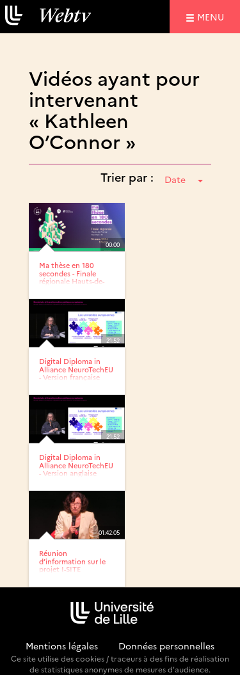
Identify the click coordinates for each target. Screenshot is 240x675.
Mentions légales (62, 645)
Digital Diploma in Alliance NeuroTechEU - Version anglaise (76, 464)
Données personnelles (166, 645)
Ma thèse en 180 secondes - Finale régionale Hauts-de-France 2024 (71, 276)
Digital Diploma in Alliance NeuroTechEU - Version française (76, 368)
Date (183, 179)
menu (212, 16)
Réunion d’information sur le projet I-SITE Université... (72, 564)
